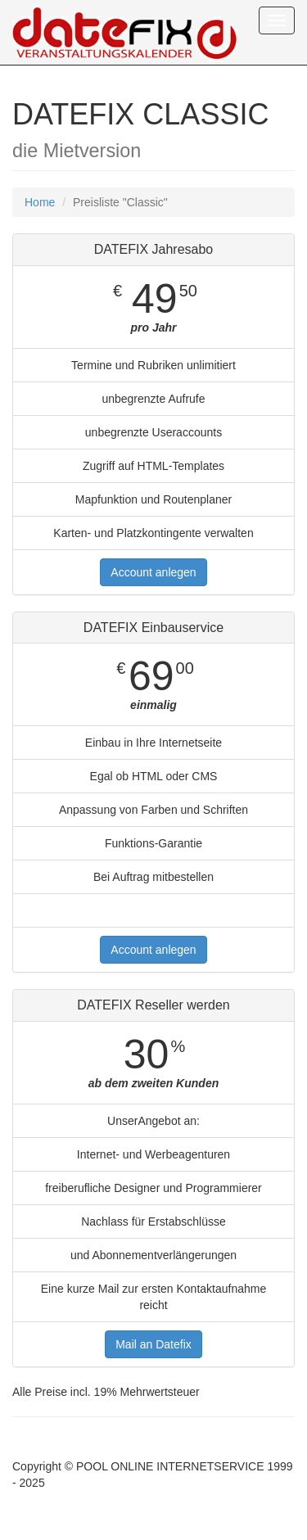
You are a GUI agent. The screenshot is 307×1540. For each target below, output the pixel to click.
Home (40, 202)
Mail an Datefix (153, 1344)
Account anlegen (153, 572)
